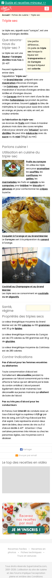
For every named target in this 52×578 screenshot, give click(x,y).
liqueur (6, 56)
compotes (8, 185)
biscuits (37, 185)
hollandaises (17, 100)
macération (9, 83)
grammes (44, 325)
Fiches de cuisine (20, 15)
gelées (30, 178)
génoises (7, 188)
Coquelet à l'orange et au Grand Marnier (25, 236)
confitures (32, 175)
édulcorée (32, 133)
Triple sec (35, 15)
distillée (6, 133)
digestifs (14, 296)
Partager (26, 449)
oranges (17, 56)
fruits (21, 123)
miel (17, 136)
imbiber (24, 185)
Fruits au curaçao (36, 161)
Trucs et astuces (26, 555)
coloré (33, 103)
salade (34, 182)
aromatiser (43, 168)
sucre (5, 136)
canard (44, 239)
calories (26, 325)
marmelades (9, 182)
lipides (18, 328)
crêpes (44, 188)
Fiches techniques (31, 552)
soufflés (34, 171)
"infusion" (33, 129)
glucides (10, 341)
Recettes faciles (17, 549)
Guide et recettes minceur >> (25, 3)
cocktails (43, 293)
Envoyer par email (26, 455)
